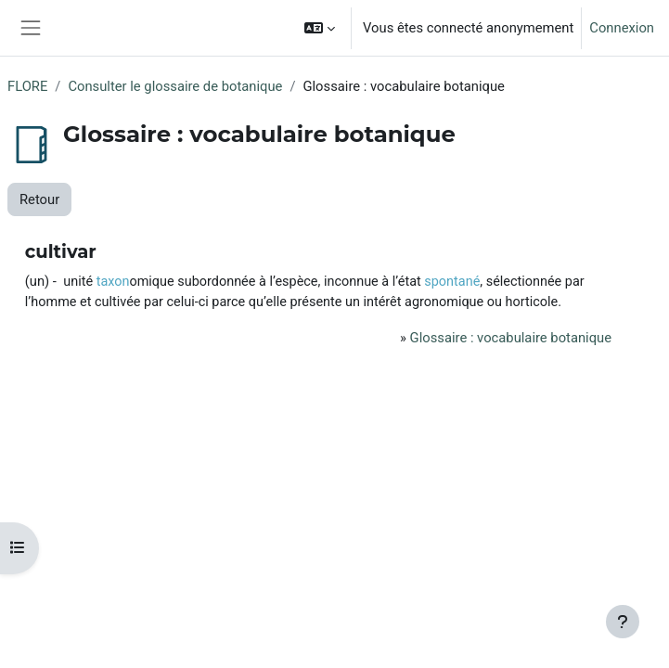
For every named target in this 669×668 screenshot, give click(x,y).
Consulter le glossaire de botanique (175, 86)
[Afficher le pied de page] (622, 621)
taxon (113, 281)
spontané (452, 281)
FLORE (27, 86)
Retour (39, 199)
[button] (319, 28)
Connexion (621, 27)
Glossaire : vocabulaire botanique (510, 337)
